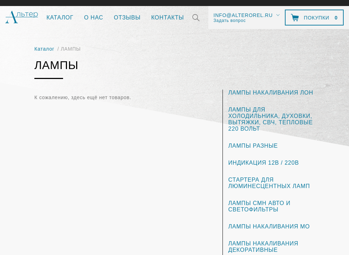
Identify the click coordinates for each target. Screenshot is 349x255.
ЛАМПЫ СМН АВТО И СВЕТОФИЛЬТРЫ (259, 206)
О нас (93, 18)
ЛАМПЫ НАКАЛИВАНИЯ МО (269, 226)
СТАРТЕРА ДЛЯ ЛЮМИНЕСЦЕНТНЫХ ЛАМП (269, 183)
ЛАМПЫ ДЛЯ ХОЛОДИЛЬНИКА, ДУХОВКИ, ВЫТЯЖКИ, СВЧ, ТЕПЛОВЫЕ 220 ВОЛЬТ (270, 119)
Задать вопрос (230, 20)
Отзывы (127, 18)
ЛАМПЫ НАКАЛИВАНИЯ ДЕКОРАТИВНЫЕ (263, 246)
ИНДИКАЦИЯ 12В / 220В (263, 163)
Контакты (167, 18)
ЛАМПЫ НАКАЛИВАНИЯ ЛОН (270, 93)
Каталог (59, 18)
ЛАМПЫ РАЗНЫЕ (253, 146)
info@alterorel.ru (243, 15)
